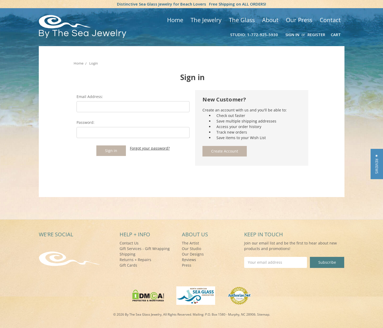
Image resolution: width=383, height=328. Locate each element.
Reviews (189, 259)
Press (186, 265)
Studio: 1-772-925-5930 (254, 34)
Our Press (299, 20)
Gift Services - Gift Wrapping (145, 248)
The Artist (190, 243)
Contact (330, 20)
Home (175, 20)
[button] (377, 164)
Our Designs (193, 254)
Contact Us (129, 243)
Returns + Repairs (135, 259)
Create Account (224, 151)
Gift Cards (128, 265)
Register (316, 34)
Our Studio (191, 248)
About (270, 20)
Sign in (292, 34)
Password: (85, 122)
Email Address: (90, 96)
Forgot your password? (150, 148)
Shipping (127, 254)
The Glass (242, 20)
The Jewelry (206, 20)
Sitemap (263, 314)
